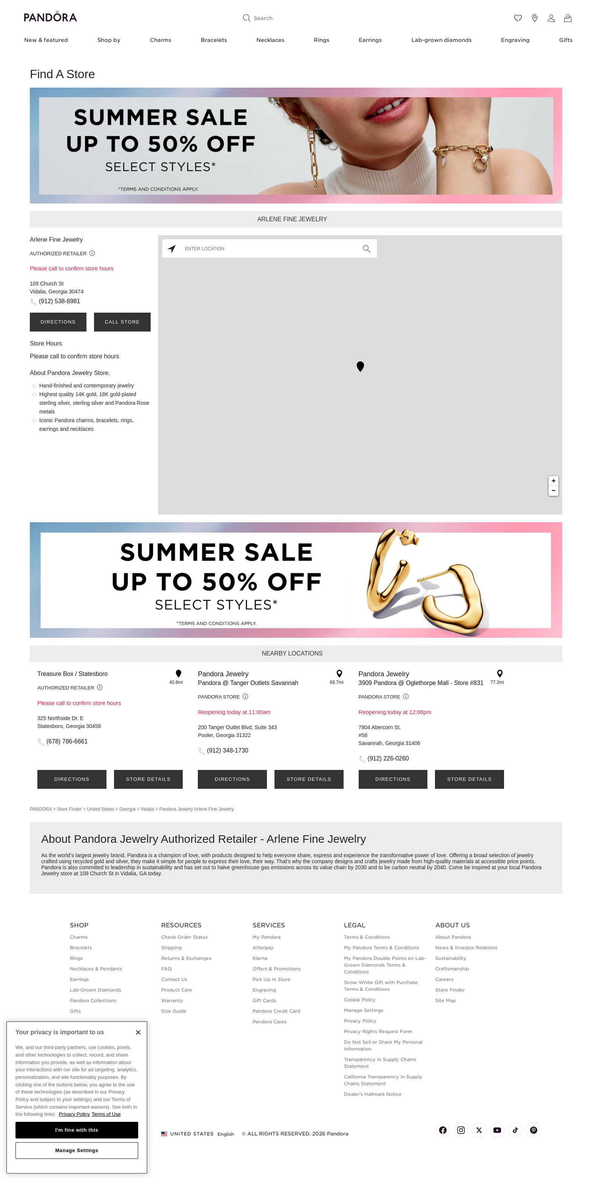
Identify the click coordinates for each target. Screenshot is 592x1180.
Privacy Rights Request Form (378, 1031)
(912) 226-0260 (388, 758)
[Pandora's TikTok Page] (515, 1130)
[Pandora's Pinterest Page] (533, 1130)
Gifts (565, 40)
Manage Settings (363, 1010)
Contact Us (174, 979)
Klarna (260, 958)
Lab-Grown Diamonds (95, 990)
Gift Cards (264, 1000)
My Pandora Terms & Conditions (381, 947)
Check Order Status (184, 937)
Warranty (172, 1000)
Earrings (370, 40)
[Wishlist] (518, 18)
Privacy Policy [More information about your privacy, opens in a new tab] (74, 1114)
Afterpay (263, 947)
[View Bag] (568, 18)
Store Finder (69, 809)
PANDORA (41, 809)
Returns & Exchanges (186, 958)
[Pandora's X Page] (479, 1130)
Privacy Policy (360, 1021)
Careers (444, 979)
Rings (321, 40)
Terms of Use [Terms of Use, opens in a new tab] (106, 1114)
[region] (77, 1097)
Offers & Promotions (277, 969)
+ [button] (554, 481)
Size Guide (174, 1011)
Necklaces (270, 40)
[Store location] (534, 18)
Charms (160, 40)
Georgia (127, 809)
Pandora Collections (93, 1000)
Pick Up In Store (272, 979)
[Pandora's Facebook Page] (442, 1130)
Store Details (148, 779)
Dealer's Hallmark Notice (373, 1094)
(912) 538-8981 (59, 301)
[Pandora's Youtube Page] (497, 1130)
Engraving (515, 40)
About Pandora (453, 937)
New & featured (46, 40)
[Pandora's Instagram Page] (461, 1130)
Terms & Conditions (367, 937)
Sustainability (450, 958)
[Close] (138, 1032)
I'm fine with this (77, 1130)
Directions (58, 322)
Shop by (108, 40)
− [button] (554, 490)
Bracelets (214, 40)
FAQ (166, 969)
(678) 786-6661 (67, 741)
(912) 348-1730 (227, 750)
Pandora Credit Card (276, 1011)
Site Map (445, 1000)
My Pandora (267, 937)
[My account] (551, 18)
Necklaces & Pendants (96, 969)
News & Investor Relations (466, 947)
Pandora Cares (270, 1021)
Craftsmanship (452, 969)
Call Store (122, 322)
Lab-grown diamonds (442, 40)
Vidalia (147, 809)
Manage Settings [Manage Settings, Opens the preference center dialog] (76, 1150)
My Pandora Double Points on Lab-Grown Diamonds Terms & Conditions (385, 965)
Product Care (176, 990)
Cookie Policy (360, 1000)
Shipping (171, 947)
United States (100, 809)
